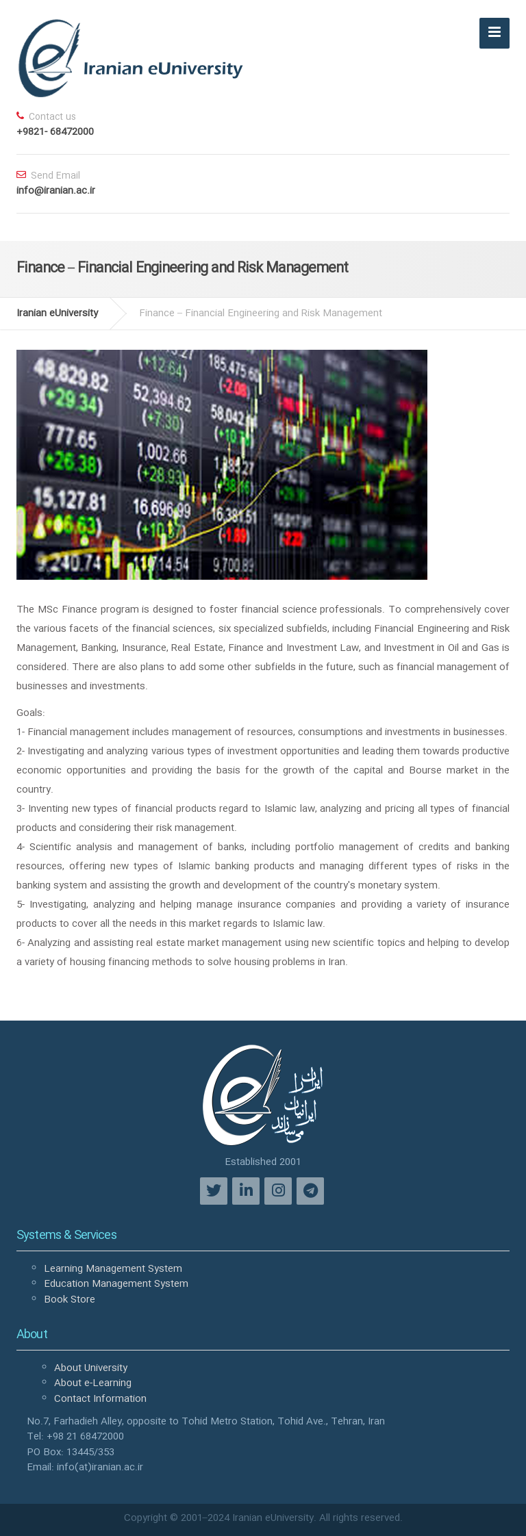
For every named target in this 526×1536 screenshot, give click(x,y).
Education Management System (116, 1284)
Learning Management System (113, 1269)
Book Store (69, 1300)
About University (90, 1368)
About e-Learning (93, 1383)
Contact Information (100, 1399)
